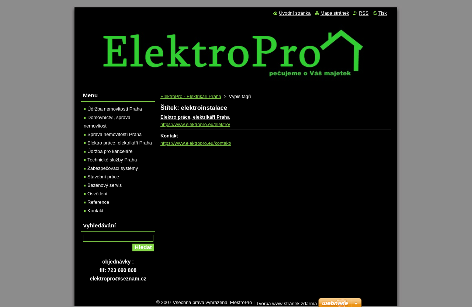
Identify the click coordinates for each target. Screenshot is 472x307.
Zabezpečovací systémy (112, 168)
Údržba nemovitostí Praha (114, 109)
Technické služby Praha (112, 160)
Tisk (382, 13)
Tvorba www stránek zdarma (286, 303)
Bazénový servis (104, 185)
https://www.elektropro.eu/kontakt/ (195, 143)
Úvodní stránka (294, 13)
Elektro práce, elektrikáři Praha (195, 117)
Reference (98, 202)
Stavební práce (103, 176)
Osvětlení (97, 193)
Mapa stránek (334, 13)
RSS (363, 13)
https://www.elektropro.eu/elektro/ (195, 124)
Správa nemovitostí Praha (114, 134)
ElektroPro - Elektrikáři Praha (190, 96)
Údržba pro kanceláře (109, 151)
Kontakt (169, 136)
